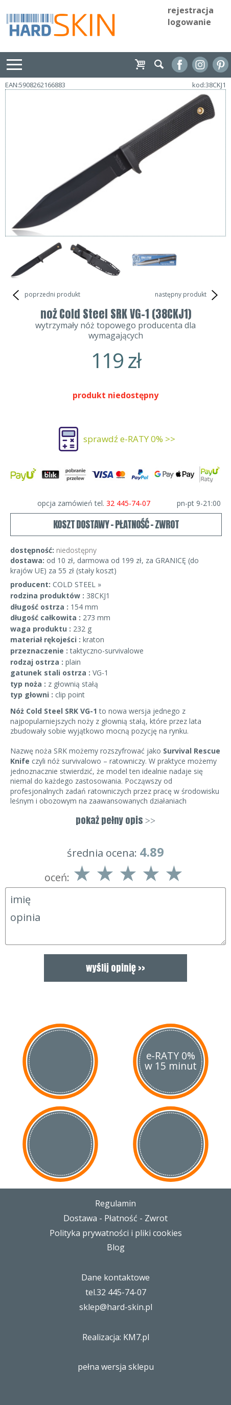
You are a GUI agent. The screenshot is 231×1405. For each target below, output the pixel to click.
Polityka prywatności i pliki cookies (116, 1233)
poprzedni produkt (45, 295)
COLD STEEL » (77, 584)
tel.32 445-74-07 (115, 1292)
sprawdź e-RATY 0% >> (129, 439)
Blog (116, 1247)
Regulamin (115, 1203)
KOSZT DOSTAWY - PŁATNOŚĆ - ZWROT (116, 524)
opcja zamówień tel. (129, 503)
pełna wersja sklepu (116, 1366)
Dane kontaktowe (115, 1277)
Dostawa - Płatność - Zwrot (115, 1218)
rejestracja (191, 10)
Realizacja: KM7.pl (115, 1337)
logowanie (189, 22)
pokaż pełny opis (115, 820)
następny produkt (188, 295)
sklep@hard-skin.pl (115, 1307)
